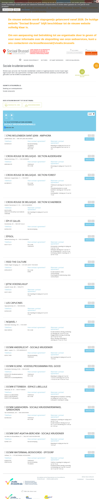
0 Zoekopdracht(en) (91, 53)
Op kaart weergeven (56, 60)
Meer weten (89, 139)
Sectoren (44, 60)
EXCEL (6, 118)
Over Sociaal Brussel (72, 60)
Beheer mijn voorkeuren (88, 477)
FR (95, 1)
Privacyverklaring (90, 479)
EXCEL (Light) (11, 119)
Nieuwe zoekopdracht (31, 60)
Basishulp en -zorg (14, 105)
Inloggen (69, 52)
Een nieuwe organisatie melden (82, 76)
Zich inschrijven (78, 52)
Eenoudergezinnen (34, 105)
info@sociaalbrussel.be (52, 479)
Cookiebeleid (80, 479)
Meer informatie (26, 9)
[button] (7, 9)
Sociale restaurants (9, 91)
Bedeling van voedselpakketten (12, 88)
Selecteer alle (10, 127)
